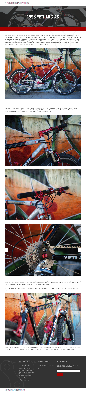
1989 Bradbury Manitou (24, 365)
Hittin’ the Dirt (66, 3)
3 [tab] (43, 268)
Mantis (7, 367)
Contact (78, 3)
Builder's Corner (46, 3)
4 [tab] (45, 268)
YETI (7, 365)
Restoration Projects (56, 3)
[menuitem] (40, 3)
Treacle (79, 390)
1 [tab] (41, 268)
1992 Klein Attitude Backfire (25, 368)
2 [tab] (42, 268)
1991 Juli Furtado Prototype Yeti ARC (46, 365)
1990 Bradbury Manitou (24, 367)
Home (40, 3)
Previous (6, 250)
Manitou (8, 368)
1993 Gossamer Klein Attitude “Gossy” (27, 370)
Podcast (73, 3)
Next (79, 250)
